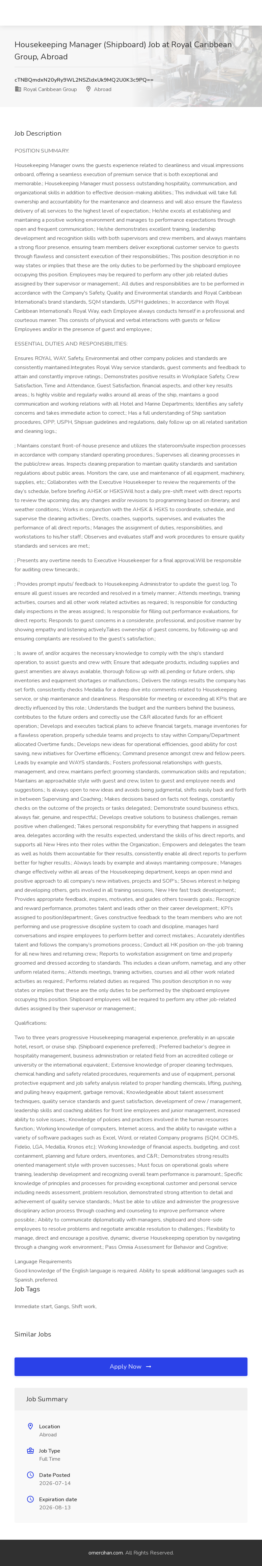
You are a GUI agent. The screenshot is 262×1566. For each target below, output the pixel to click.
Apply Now (131, 1367)
